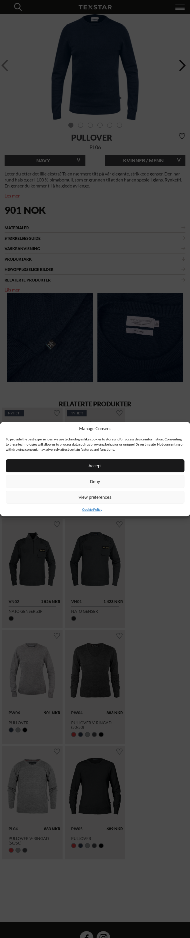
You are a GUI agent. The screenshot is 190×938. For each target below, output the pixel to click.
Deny (95, 481)
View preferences (95, 497)
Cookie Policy (92, 509)
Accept (95, 465)
